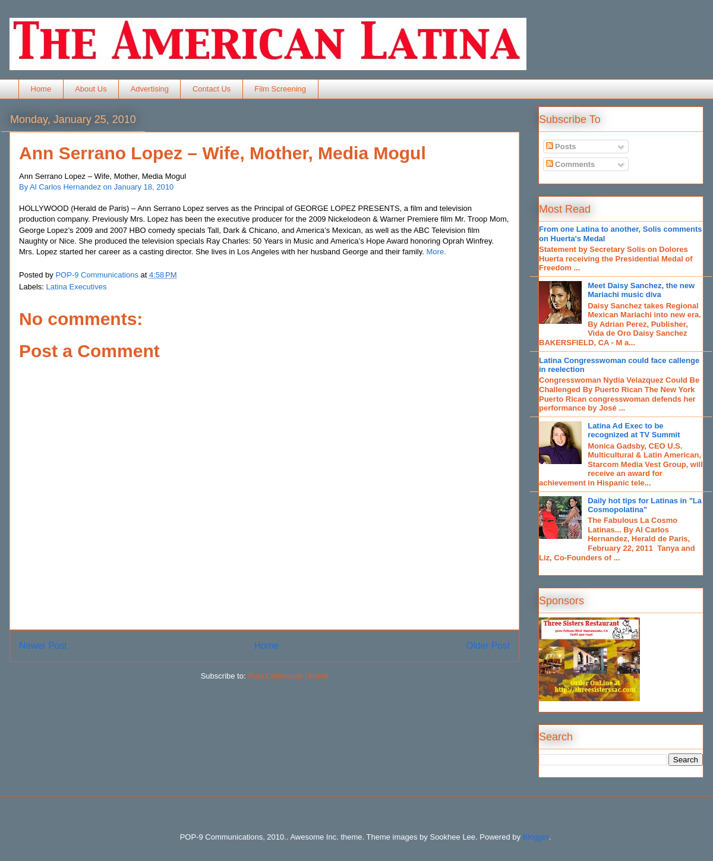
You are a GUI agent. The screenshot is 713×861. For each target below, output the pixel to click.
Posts (561, 146)
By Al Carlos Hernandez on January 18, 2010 (96, 186)
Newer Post (43, 646)
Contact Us (212, 88)
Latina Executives (76, 286)
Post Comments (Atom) (288, 675)
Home (41, 88)
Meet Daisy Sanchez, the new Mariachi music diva (641, 290)
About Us (90, 88)
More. (436, 251)
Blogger (536, 836)
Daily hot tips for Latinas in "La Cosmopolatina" (645, 505)
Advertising (150, 88)
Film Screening (280, 88)
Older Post (488, 646)
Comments (570, 164)
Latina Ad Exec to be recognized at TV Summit (634, 430)
